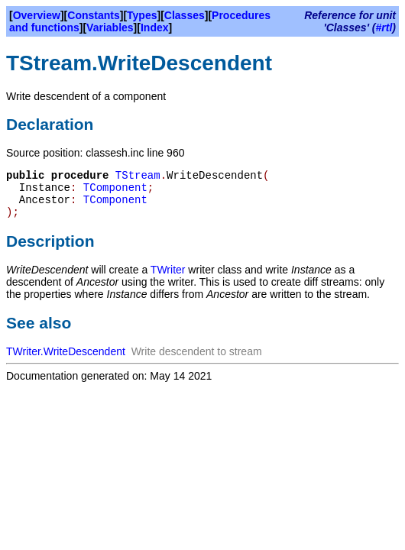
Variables (110, 27)
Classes (184, 15)
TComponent (115, 188)
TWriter (168, 270)
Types (142, 15)
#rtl (384, 27)
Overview (36, 15)
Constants (93, 15)
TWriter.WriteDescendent (65, 351)
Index (155, 27)
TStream (137, 176)
